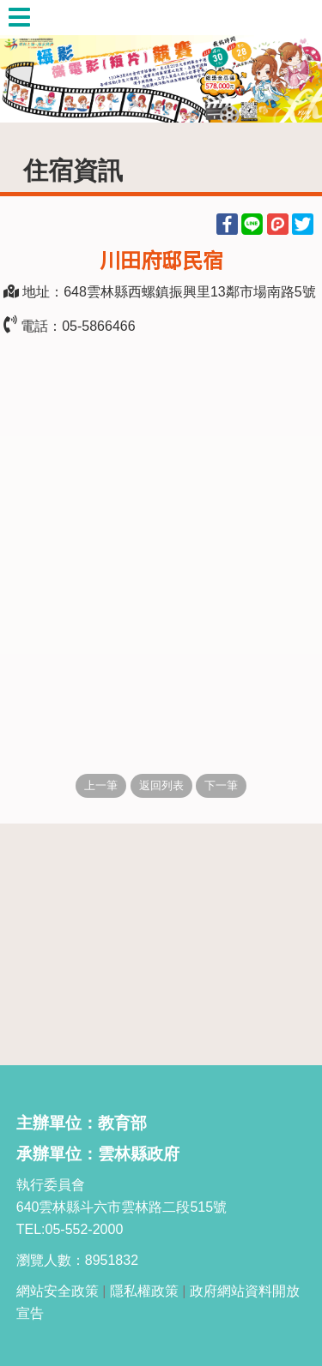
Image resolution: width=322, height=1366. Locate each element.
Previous (30, 61)
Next (292, 61)
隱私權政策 (144, 1291)
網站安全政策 (57, 1291)
